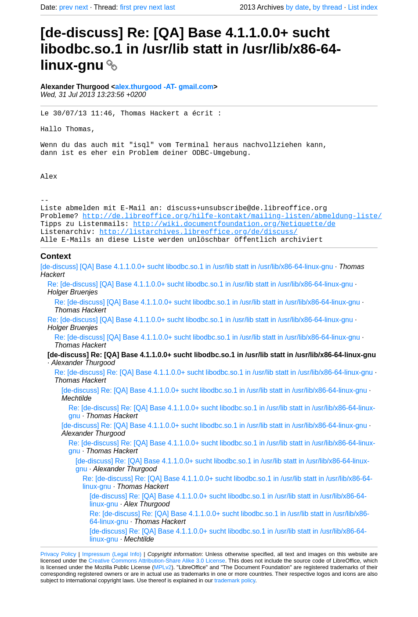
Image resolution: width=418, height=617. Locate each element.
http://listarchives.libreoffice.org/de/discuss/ (198, 259)
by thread (327, 7)
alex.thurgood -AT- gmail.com (164, 86)
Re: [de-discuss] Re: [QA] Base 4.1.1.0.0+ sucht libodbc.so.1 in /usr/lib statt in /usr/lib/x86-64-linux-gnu (213, 402)
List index (363, 7)
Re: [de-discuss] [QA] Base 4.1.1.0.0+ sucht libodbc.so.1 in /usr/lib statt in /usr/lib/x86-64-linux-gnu (200, 314)
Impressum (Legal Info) (111, 584)
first (125, 7)
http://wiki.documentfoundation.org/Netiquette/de (234, 250)
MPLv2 (163, 597)
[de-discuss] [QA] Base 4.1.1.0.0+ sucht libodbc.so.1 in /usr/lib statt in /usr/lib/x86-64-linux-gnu (186, 296)
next (81, 7)
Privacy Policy (58, 584)
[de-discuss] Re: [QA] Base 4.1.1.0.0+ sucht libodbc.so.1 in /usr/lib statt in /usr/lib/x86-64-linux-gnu (190, 49)
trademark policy (234, 610)
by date (297, 7)
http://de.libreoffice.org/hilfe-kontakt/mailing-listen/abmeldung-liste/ (232, 240)
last (169, 7)
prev (66, 7)
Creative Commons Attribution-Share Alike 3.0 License (157, 590)
